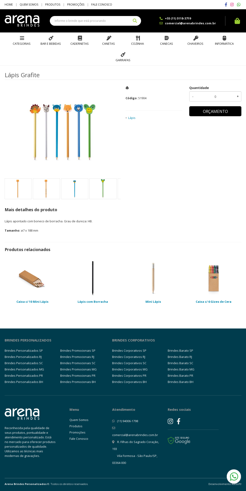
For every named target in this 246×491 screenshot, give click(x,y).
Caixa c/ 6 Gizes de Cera (213, 302)
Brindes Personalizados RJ (23, 357)
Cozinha (137, 43)
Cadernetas (79, 43)
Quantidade (199, 88)
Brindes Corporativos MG (130, 369)
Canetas (108, 43)
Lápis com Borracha (93, 302)
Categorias (22, 43)
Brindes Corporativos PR (129, 375)
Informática (224, 43)
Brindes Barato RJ (180, 357)
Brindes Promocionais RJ (77, 357)
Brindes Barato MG (181, 369)
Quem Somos (29, 4)
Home (9, 4)
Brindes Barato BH (180, 382)
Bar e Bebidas (51, 43)
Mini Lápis (153, 302)
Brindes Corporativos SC (129, 363)
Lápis (132, 118)
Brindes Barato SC (180, 363)
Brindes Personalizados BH (24, 382)
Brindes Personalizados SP (24, 350)
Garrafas (123, 60)
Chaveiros (195, 43)
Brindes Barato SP (180, 350)
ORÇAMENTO (215, 111)
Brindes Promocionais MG (78, 369)
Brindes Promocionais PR (77, 375)
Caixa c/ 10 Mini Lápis (32, 302)
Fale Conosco (101, 4)
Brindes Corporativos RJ (128, 357)
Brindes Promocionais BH (78, 382)
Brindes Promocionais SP (77, 350)
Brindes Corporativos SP (129, 350)
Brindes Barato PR (180, 375)
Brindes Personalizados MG (24, 369)
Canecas (166, 43)
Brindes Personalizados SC (24, 363)
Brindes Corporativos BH (129, 382)
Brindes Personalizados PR (24, 375)
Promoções (75, 4)
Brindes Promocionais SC (77, 363)
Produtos (52, 4)
